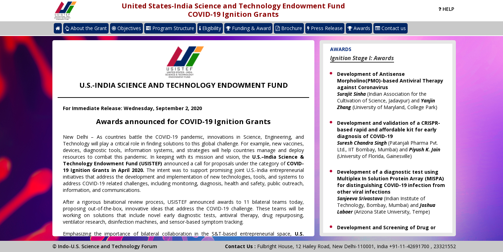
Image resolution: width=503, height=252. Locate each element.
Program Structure (170, 28)
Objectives (126, 28)
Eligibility (210, 28)
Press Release (325, 28)
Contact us (390, 28)
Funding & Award (248, 28)
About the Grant (86, 28)
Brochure (289, 28)
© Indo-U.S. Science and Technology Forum (104, 246)
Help (446, 9)
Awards (359, 28)
